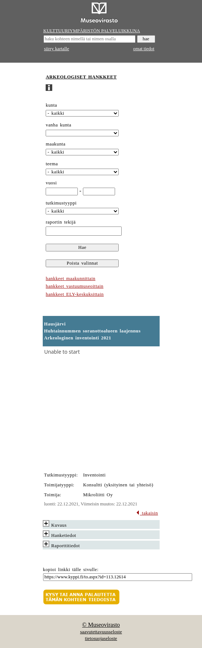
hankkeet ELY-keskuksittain (75, 294)
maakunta (55, 144)
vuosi (51, 182)
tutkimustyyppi (61, 203)
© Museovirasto (101, 625)
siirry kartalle (56, 48)
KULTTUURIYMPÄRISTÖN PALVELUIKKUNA (91, 30)
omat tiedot (144, 48)
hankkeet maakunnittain (70, 278)
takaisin (147, 513)
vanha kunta (58, 125)
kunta (51, 105)
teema (52, 163)
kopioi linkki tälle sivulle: (71, 569)
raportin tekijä (61, 222)
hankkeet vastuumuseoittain (74, 286)
